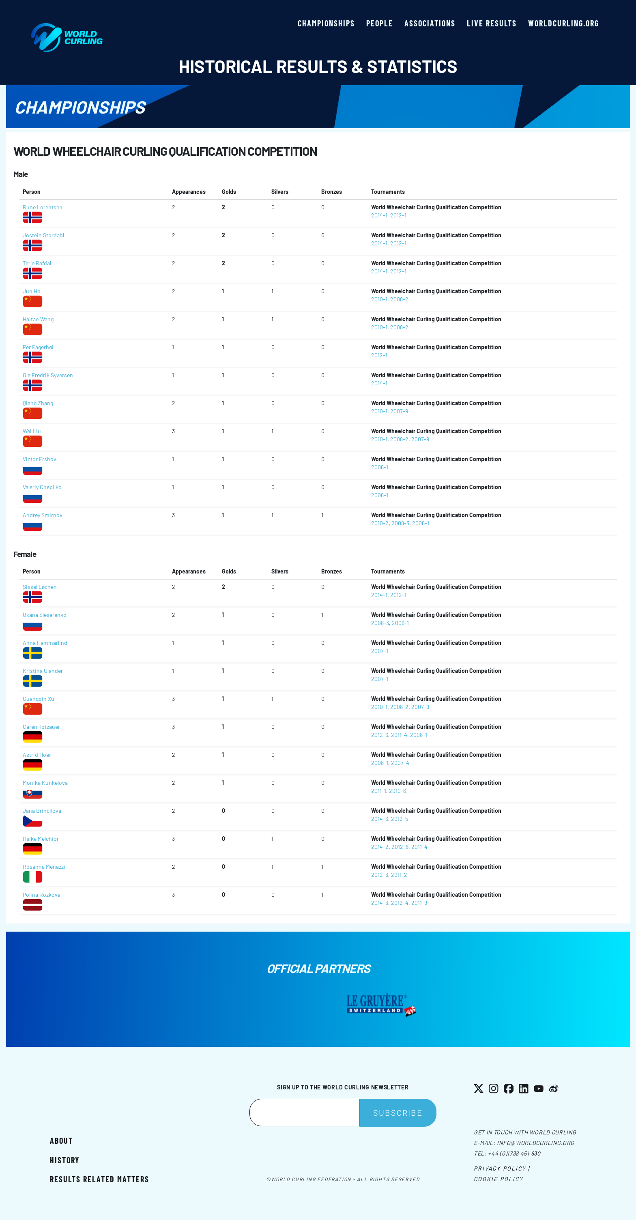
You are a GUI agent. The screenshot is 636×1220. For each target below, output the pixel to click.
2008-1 (418, 734)
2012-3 (379, 874)
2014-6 (379, 818)
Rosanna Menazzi (44, 866)
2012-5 (399, 818)
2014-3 (379, 902)
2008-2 (399, 299)
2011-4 (399, 734)
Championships (326, 23)
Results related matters (99, 1179)
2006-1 (379, 467)
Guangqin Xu (38, 698)
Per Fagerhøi (38, 347)
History (65, 1160)
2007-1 (379, 650)
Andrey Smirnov (42, 514)
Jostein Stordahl (43, 235)
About (61, 1140)
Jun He (31, 291)
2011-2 (399, 874)
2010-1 (379, 299)
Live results (492, 23)
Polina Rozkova (41, 894)
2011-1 (378, 790)
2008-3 (400, 523)
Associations (430, 23)
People (379, 23)
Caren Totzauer (41, 726)
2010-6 (397, 790)
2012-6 (379, 734)
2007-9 (399, 411)
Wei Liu (32, 430)
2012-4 (399, 902)
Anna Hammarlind (45, 642)
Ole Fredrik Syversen (48, 375)
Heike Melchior (41, 838)
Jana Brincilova (42, 810)
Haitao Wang (38, 319)
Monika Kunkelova (45, 782)
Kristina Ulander (43, 670)
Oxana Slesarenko (45, 614)
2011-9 (419, 902)
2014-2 (380, 846)
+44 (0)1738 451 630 (514, 1153)
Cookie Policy (498, 1178)
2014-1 (379, 215)
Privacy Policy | (502, 1168)
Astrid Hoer (37, 754)
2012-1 (398, 215)
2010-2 (380, 523)
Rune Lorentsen (42, 207)
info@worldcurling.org (535, 1142)
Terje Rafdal (37, 263)
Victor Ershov (39, 458)
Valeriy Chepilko (42, 486)
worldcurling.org (563, 23)
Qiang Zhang (38, 403)
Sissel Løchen (40, 586)
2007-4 (400, 762)
